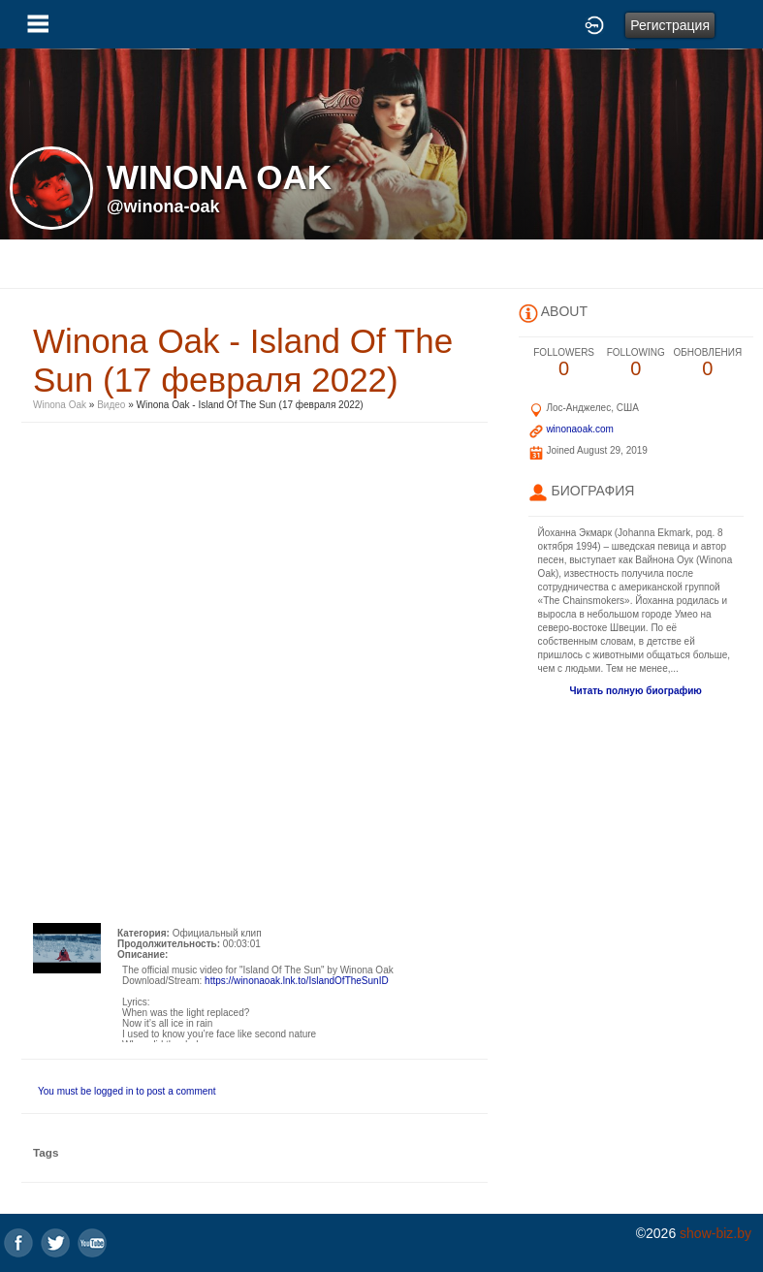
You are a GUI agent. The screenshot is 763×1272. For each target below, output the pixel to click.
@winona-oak (163, 206)
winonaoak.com (579, 429)
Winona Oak (59, 404)
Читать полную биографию (636, 690)
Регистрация (670, 25)
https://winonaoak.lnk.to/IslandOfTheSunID (297, 980)
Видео (111, 404)
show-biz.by (715, 1233)
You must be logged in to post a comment (127, 1091)
